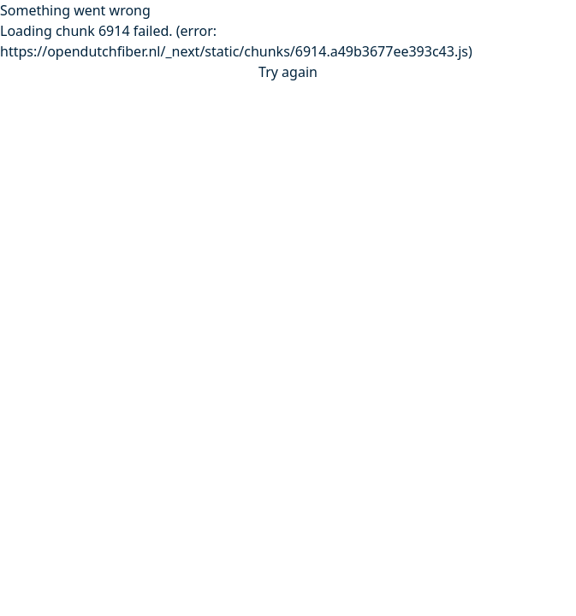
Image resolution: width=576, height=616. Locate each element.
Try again (288, 71)
